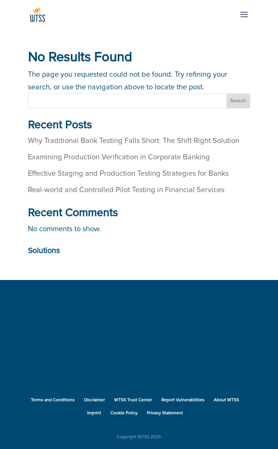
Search (238, 101)
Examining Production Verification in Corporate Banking (119, 157)
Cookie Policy (124, 413)
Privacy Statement (165, 413)
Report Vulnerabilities (182, 400)
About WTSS (226, 400)
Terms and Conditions (53, 400)
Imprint (94, 413)
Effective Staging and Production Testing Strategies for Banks (128, 173)
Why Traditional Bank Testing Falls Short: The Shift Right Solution (133, 140)
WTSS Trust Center (133, 400)
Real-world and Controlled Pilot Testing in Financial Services (126, 190)
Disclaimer (94, 400)
